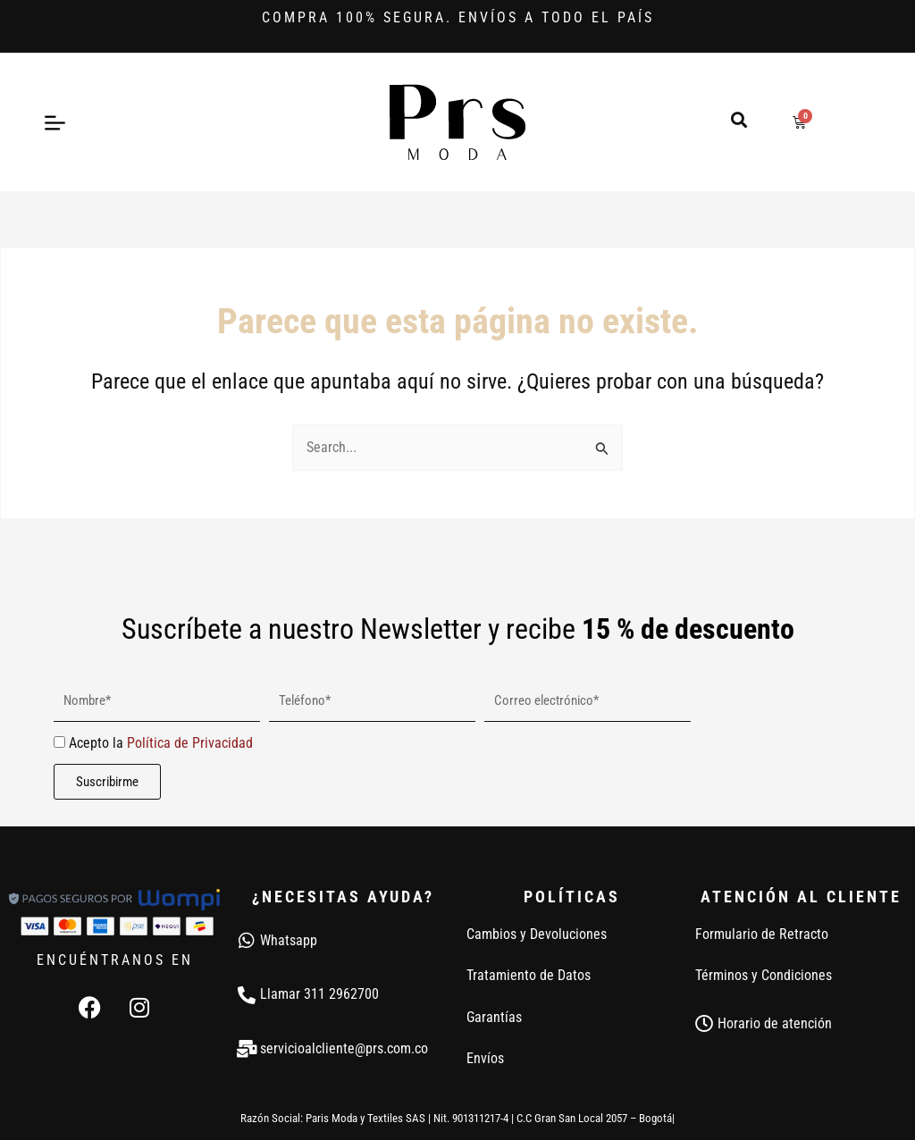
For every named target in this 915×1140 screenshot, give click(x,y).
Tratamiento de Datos (528, 975)
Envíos (485, 1058)
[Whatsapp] (247, 941)
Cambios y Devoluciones (536, 934)
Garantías (494, 1017)
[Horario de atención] (704, 1024)
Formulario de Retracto (761, 934)
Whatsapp (288, 940)
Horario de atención (775, 1023)
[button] (738, 119)
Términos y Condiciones (763, 975)
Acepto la (161, 742)
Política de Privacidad (190, 742)
